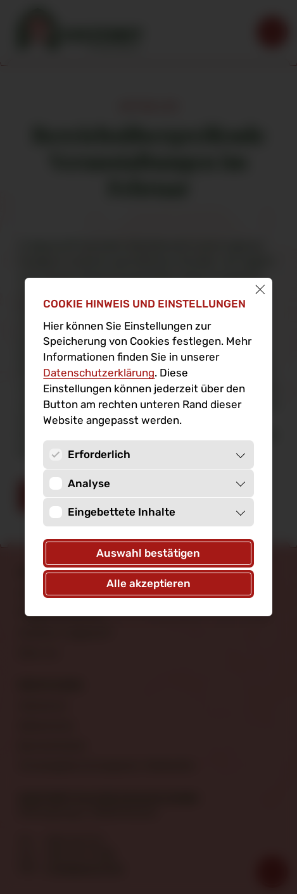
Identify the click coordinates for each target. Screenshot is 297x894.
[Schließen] (260, 290)
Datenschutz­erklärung (99, 372)
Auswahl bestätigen (148, 553)
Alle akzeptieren (148, 583)
